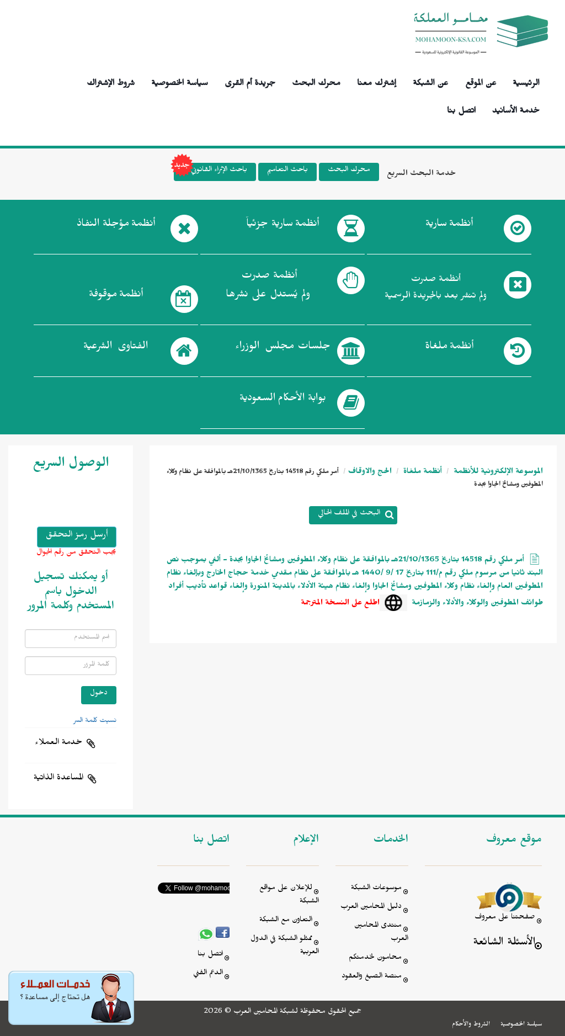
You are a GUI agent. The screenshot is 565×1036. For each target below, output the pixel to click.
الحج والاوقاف (370, 472)
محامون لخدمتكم (375, 958)
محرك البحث (316, 81)
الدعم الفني (208, 974)
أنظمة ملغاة (421, 472)
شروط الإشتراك (111, 81)
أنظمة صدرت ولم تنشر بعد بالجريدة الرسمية (436, 289)
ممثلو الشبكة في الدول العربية (284, 946)
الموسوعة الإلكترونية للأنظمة (497, 472)
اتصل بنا (461, 109)
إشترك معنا (376, 81)
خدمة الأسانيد (516, 109)
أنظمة (449, 225)
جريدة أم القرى (250, 81)
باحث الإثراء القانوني (210, 172)
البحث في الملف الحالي (349, 514)
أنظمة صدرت (268, 288)
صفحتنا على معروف (505, 918)
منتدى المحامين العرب (381, 933)
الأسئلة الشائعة (504, 943)
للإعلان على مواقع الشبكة (289, 895)
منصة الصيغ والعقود (372, 977)
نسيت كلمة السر (94, 721)
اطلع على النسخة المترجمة (340, 604)
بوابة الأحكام (282, 400)
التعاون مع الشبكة (285, 921)
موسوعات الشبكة (376, 889)
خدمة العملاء (58, 743)
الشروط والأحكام (471, 1025)
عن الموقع (481, 81)
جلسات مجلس (283, 348)
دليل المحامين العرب (371, 907)
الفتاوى (115, 348)
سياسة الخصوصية (179, 81)
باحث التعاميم (287, 171)
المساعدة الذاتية (58, 778)
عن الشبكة (430, 81)
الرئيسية (526, 81)
